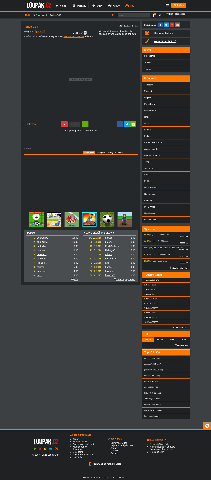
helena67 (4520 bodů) (152, 404)
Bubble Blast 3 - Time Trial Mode (171, 248)
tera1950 (150, 299)
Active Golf (55, 15)
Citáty (114, 5)
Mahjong (148, 181)
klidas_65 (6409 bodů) (152, 393)
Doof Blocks (162, 241)
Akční (146, 123)
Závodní (148, 91)
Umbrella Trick (164, 235)
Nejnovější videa (118, 443)
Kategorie (101, 153)
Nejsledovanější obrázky (162, 446)
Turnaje (147, 69)
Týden (148, 339)
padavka (41, 246)
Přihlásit (169, 14)
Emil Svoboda (112, 246)
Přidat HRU (149, 56)
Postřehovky (150, 110)
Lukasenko (42, 237)
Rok (172, 339)
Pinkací (147, 136)
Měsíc (160, 339)
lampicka (41, 271)
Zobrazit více (182, 345)
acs (107, 263)
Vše (76, 279)
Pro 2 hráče (149, 207)
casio (39, 275)
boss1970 (110, 275)
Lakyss (108, 237)
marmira (41, 250)
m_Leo (153, 235)
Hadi (146, 117)
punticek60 (42, 242)
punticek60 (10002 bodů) (153, 370)
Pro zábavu (149, 104)
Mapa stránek (80, 446)
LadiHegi (41, 258)
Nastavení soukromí (83, 454)
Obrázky (79, 5)
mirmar (40, 267)
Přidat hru (179, 5)
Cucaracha (162, 261)
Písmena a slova (152, 155)
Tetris (146, 162)
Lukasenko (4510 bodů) (153, 410)
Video (60, 5)
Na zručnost (149, 194)
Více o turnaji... (180, 327)
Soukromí (78, 452)
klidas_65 (42, 263)
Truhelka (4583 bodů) (152, 399)
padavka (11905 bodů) (152, 364)
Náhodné (119, 153)
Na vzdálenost (151, 187)
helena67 (41, 254)
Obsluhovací (150, 219)
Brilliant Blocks (164, 254)
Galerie (114, 453)
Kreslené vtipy (157, 452)
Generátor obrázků (159, 449)
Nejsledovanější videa (121, 445)
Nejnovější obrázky (160, 444)
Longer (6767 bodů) (151, 381)
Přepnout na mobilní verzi (105, 464)
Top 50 (147, 62)
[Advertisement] (51, 179)
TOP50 (114, 450)
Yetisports (148, 85)
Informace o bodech (151, 416)
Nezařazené (150, 213)
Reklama (77, 449)
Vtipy (97, 5)
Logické (148, 97)
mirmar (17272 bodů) (152, 358)
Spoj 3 (147, 174)
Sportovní (40, 15)
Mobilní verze (80, 441)
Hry (129, 5)
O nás (76, 439)
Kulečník (148, 200)
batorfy (108, 242)
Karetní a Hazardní (153, 142)
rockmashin (111, 258)
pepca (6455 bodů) (151, 387)
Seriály (114, 448)
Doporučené (89, 153)
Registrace (180, 14)
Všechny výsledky (124, 279)
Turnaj (110, 153)
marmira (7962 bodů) (152, 376)
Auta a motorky (151, 149)
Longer (108, 267)
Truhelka (149, 303)
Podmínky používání (83, 444)
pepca (148, 294)
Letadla (147, 130)
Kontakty (77, 457)
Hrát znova (31, 124)
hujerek (109, 271)
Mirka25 (150, 322)
